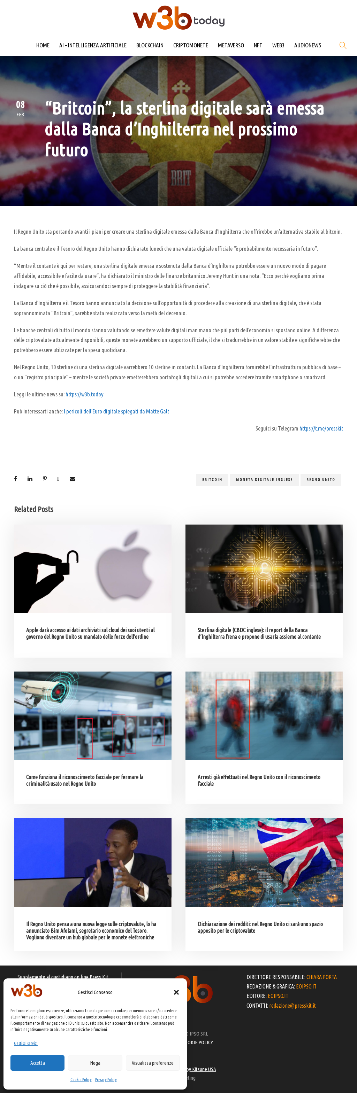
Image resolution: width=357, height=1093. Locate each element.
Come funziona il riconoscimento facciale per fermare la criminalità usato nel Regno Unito (84, 780)
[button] (176, 992)
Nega (95, 1063)
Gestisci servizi (26, 1043)
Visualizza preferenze (153, 1063)
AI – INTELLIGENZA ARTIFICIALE (93, 45)
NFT (258, 45)
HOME (43, 45)
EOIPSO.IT (306, 986)
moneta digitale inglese (264, 480)
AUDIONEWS (307, 45)
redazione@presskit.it (292, 1005)
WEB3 (278, 45)
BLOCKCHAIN (150, 45)
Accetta (37, 1063)
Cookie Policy (81, 1079)
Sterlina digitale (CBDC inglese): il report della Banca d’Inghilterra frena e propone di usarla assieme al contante (259, 633)
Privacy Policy (106, 1079)
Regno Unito (320, 480)
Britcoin (212, 480)
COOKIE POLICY (197, 1042)
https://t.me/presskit (321, 428)
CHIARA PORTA (321, 977)
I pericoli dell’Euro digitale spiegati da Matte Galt (116, 411)
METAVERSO (231, 45)
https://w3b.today (85, 394)
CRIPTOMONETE (190, 45)
